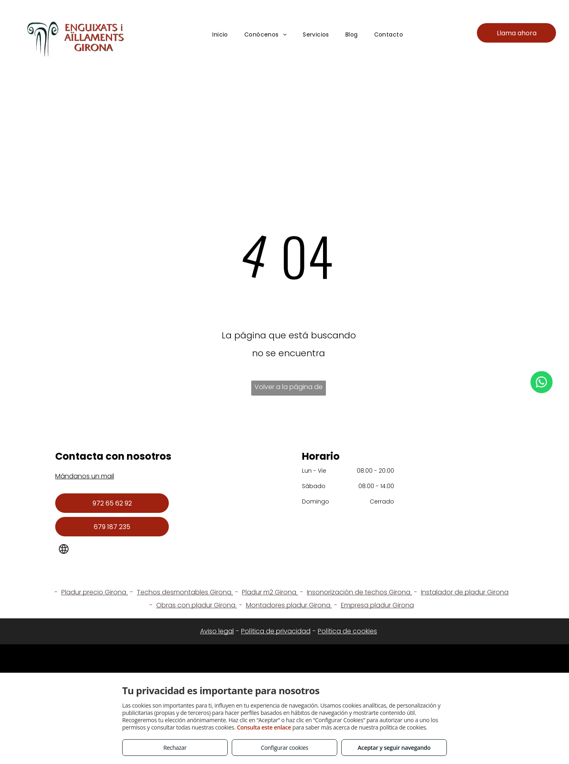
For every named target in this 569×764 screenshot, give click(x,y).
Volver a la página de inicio (288, 389)
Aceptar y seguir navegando (394, 747)
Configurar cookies (284, 747)
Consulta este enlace (264, 727)
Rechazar (174, 747)
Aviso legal (217, 631)
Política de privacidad (275, 631)
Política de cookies (347, 631)
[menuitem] (220, 35)
